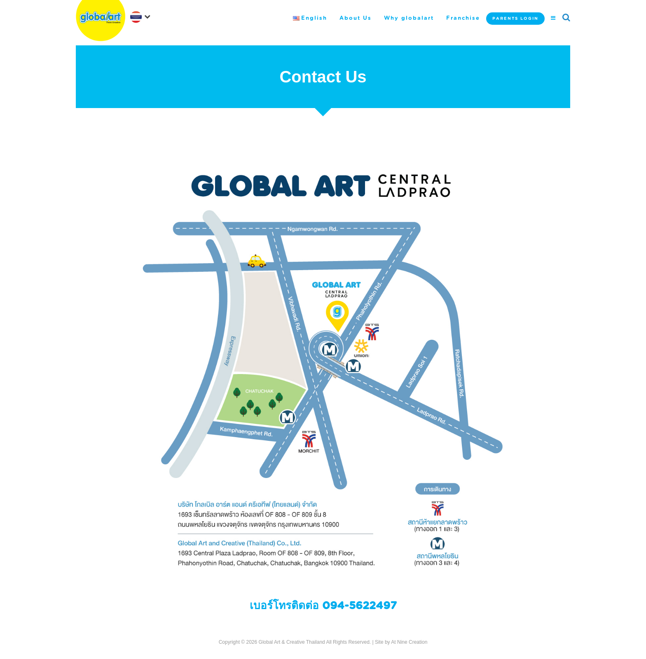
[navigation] (141, 16)
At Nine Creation (409, 642)
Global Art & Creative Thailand (292, 642)
